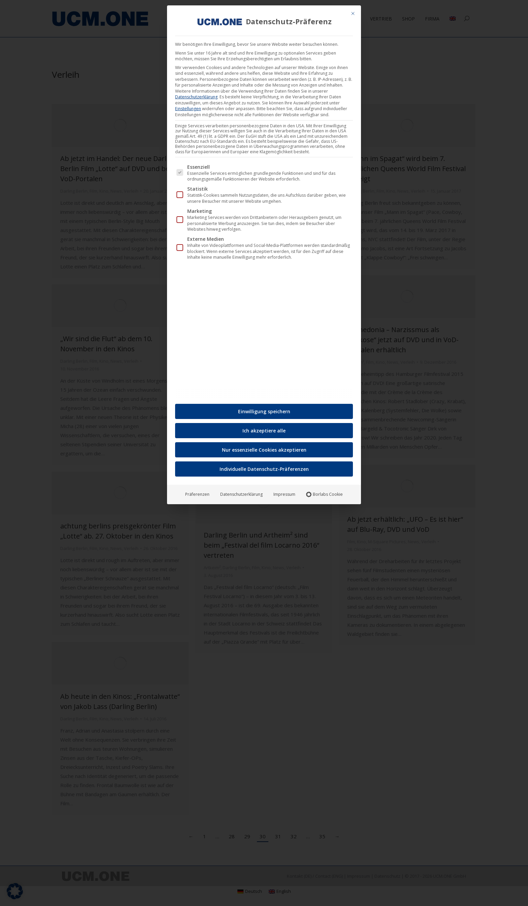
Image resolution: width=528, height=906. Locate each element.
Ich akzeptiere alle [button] (264, 428)
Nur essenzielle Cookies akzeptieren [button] (264, 448)
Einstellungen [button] (188, 106)
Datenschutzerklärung (196, 95)
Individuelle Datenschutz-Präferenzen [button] (264, 467)
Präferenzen (197, 492)
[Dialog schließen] (353, 11)
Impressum (284, 492)
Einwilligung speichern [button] (264, 409)
